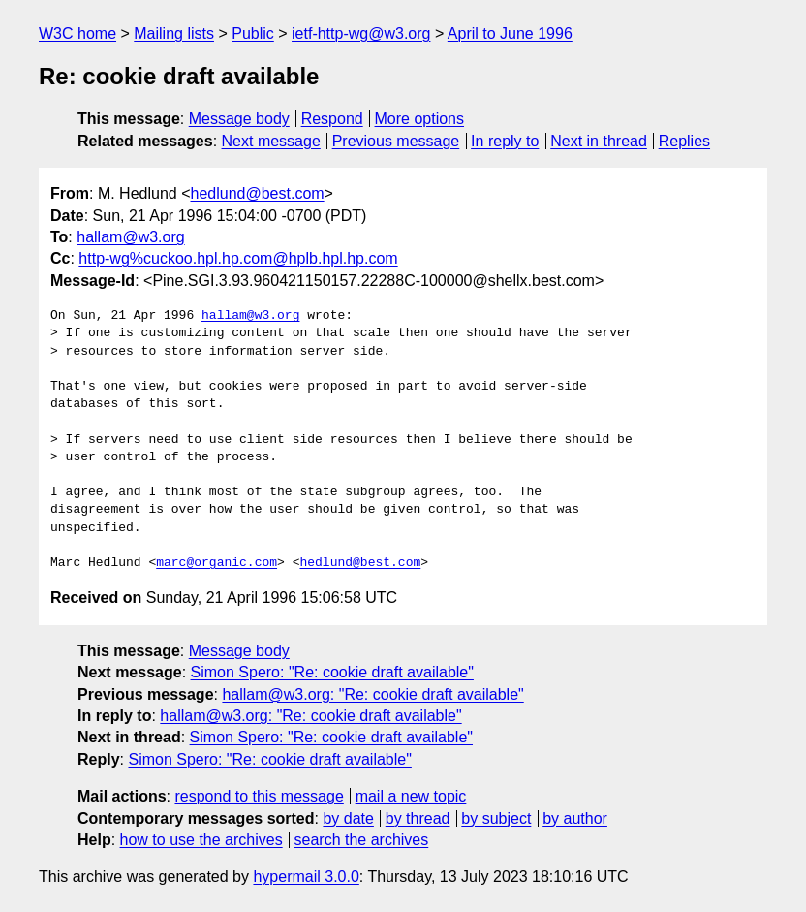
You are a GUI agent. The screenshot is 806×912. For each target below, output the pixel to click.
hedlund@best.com (258, 193)
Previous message (396, 141)
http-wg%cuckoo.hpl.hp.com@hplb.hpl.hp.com (237, 258)
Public (253, 33)
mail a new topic (411, 796)
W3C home (77, 33)
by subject (496, 818)
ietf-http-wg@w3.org (361, 33)
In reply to (505, 141)
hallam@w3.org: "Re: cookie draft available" (372, 694)
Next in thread (598, 141)
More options (420, 118)
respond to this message (258, 796)
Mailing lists (174, 33)
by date (348, 818)
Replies (684, 141)
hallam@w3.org (130, 237)
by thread (418, 818)
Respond (332, 118)
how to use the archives (201, 840)
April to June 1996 (510, 33)
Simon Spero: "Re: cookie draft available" (332, 672)
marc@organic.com (216, 563)
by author (574, 818)
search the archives (361, 840)
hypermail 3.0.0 (305, 876)
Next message (271, 141)
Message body (239, 118)
